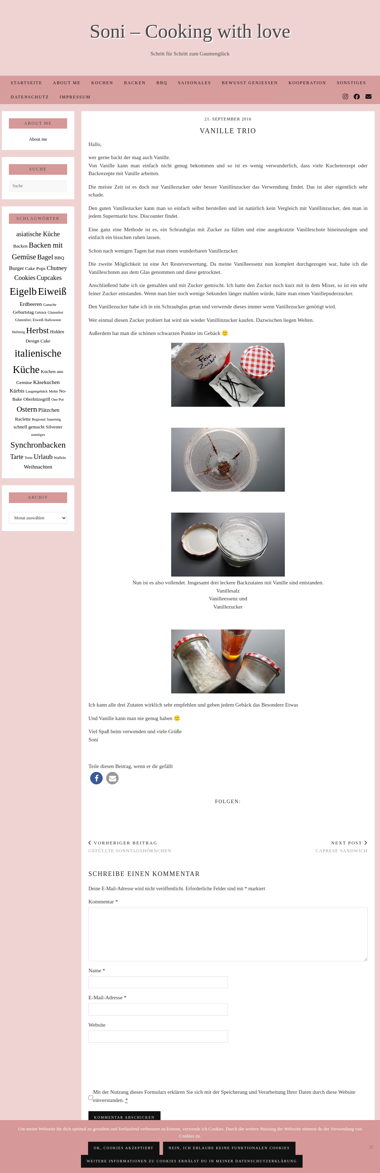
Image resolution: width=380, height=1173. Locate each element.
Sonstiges (352, 82)
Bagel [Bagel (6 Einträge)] (45, 257)
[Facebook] (357, 97)
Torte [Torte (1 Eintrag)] (28, 458)
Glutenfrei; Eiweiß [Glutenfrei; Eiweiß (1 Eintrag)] (29, 320)
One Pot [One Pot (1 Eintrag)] (57, 399)
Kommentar (103, 901)
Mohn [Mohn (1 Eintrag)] (53, 391)
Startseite (26, 82)
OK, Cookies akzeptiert (124, 1148)
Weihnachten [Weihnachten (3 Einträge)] (38, 467)
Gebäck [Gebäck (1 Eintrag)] (41, 312)
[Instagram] (346, 97)
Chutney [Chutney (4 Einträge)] (57, 268)
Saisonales (194, 82)
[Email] (368, 97)
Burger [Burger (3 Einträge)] (16, 268)
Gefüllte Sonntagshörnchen (129, 847)
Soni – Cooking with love (189, 31)
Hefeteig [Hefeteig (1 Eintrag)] (18, 332)
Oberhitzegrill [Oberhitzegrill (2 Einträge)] (36, 399)
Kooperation (307, 82)
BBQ (161, 82)
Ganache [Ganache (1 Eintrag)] (49, 305)
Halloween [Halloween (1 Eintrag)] (52, 320)
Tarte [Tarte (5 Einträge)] (16, 456)
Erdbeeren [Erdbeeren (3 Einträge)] (31, 304)
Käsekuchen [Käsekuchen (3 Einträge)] (46, 382)
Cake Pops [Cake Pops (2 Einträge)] (35, 268)
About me (67, 82)
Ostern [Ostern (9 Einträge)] (27, 409)
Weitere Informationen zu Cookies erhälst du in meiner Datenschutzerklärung (192, 1161)
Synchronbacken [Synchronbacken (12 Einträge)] (38, 444)
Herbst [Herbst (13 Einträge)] (37, 330)
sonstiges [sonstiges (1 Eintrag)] (38, 435)
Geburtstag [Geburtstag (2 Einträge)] (23, 312)
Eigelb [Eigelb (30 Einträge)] (23, 291)
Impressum (75, 96)
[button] (96, 778)
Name (96, 970)
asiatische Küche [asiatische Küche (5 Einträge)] (38, 234)
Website (96, 1025)
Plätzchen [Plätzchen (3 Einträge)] (49, 410)
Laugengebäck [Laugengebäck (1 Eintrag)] (37, 391)
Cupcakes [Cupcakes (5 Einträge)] (49, 277)
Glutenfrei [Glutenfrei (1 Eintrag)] (55, 312)
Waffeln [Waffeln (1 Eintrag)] (60, 458)
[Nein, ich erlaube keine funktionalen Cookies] (371, 1146)
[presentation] (142, 1065)
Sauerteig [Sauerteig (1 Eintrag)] (54, 419)
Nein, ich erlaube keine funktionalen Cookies (229, 1148)
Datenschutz (30, 96)
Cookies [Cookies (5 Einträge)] (25, 277)
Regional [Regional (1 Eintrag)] (38, 419)
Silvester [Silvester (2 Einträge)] (54, 426)
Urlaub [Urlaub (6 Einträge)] (43, 456)
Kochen (102, 82)
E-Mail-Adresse (107, 997)
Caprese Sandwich (342, 847)
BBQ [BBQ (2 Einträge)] (59, 257)
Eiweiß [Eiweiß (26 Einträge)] (52, 291)
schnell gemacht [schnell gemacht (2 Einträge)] (28, 426)
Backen (135, 82)
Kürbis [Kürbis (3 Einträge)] (17, 391)
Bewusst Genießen (250, 82)
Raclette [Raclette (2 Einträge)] (23, 419)
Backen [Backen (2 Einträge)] (20, 246)
